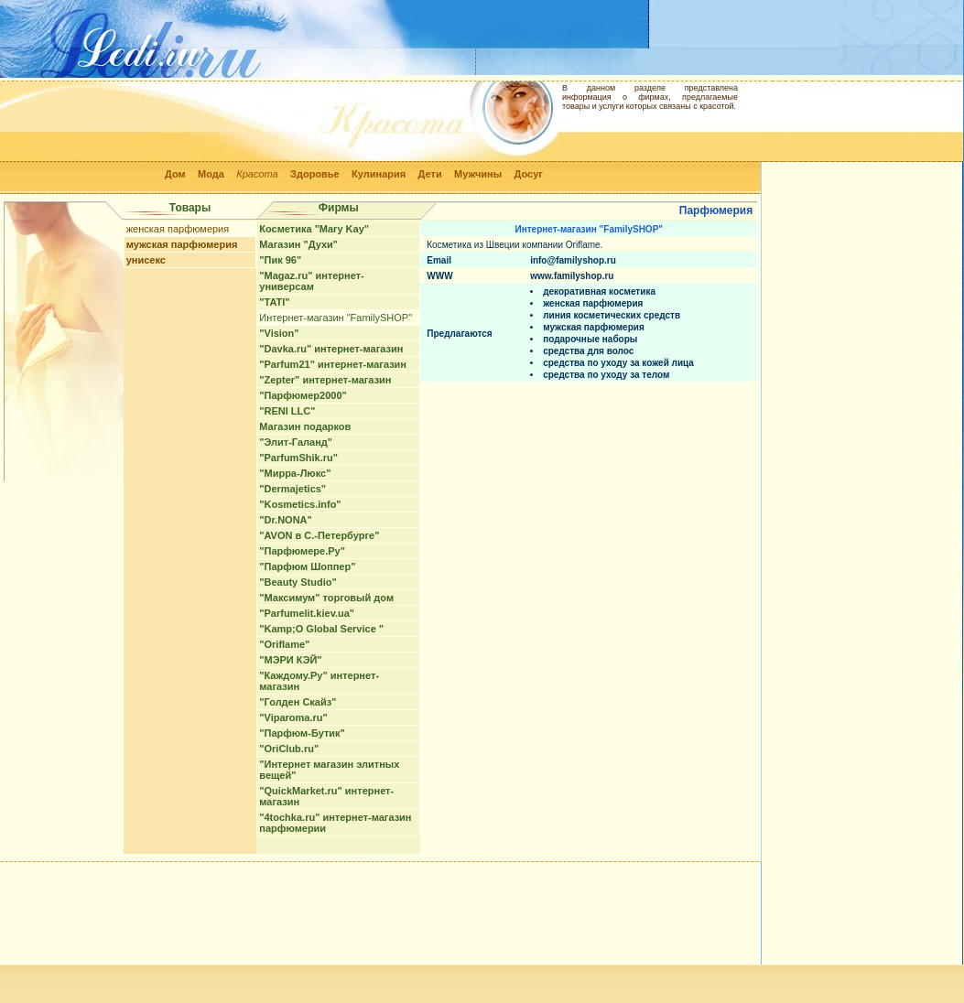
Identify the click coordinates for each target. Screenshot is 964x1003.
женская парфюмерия (178, 228)
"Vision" (278, 333)
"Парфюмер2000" (303, 395)
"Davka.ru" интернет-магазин (331, 348)
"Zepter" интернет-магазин (325, 379)
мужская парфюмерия (182, 244)
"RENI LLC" (287, 410)
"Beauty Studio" (297, 582)
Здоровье (315, 173)
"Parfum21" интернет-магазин (332, 364)
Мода (211, 173)
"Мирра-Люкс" (294, 473)
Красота (257, 173)
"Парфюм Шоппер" (307, 566)
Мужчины (478, 173)
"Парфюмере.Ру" (302, 550)
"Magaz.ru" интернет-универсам (311, 281)
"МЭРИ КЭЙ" (290, 659)
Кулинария (379, 173)
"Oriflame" (284, 644)
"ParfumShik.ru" (298, 457)
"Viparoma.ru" (293, 717)
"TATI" (274, 302)
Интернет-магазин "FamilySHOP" (335, 317)
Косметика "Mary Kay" (314, 228)
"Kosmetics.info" (300, 504)
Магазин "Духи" (298, 244)
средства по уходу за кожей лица (618, 363)
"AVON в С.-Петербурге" (319, 535)
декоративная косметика (599, 291)
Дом (175, 173)
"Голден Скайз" (297, 701)
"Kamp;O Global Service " (321, 628)
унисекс (146, 259)
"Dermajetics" (292, 488)
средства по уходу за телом (606, 375)
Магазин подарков (305, 426)
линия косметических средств (611, 315)
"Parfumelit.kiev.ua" (306, 613)
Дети (430, 173)
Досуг (528, 173)
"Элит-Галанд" (295, 442)
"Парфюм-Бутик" (302, 733)
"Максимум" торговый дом (326, 597)
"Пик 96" (280, 259)
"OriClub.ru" (289, 748)
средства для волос (588, 351)
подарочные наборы (590, 339)
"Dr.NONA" (285, 519)
